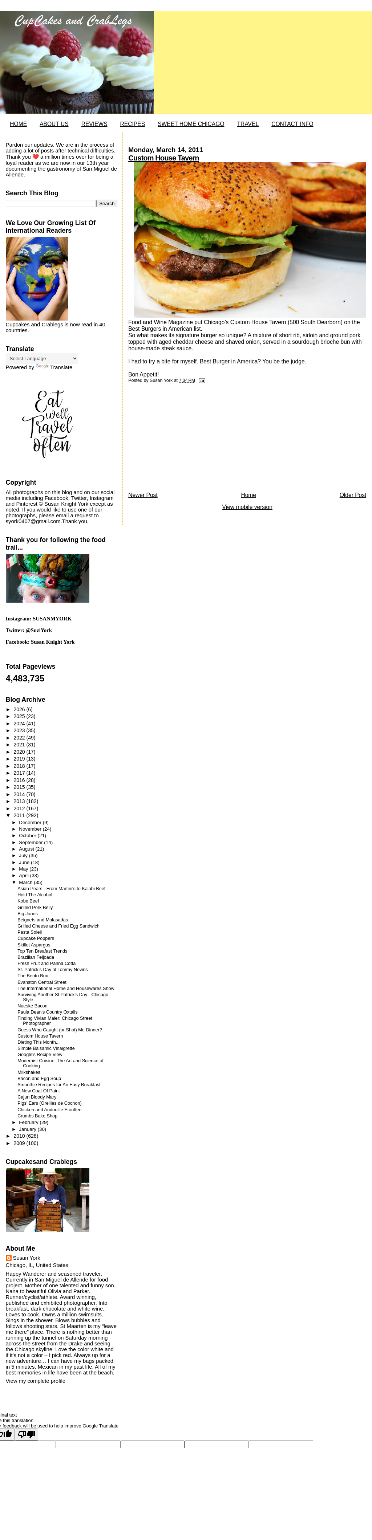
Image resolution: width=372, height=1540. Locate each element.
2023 (19, 730)
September (31, 842)
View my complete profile (35, 1381)
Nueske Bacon (32, 1006)
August (27, 849)
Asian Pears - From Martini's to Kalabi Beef (61, 888)
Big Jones (27, 913)
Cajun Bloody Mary (36, 1097)
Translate (54, 367)
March (26, 882)
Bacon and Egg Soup (39, 1078)
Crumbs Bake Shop (37, 1116)
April (24, 875)
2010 (19, 1136)
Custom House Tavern (163, 158)
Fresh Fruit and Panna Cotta (46, 963)
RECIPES (132, 124)
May (24, 869)
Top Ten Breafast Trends (42, 951)
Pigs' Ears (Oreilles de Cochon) (49, 1103)
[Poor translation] (26, 1435)
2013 (19, 801)
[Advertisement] (182, 439)
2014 (19, 794)
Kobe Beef (28, 901)
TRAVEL (248, 124)
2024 (19, 723)
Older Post (353, 495)
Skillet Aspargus (33, 945)
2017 (19, 773)
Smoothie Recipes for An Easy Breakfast (59, 1084)
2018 (19, 766)
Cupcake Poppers (35, 938)
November (31, 829)
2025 (19, 716)
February (29, 1122)
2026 (19, 709)
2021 (19, 744)
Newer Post (143, 495)
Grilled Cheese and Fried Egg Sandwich (58, 926)
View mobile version (247, 507)
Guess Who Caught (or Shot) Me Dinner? (59, 1029)
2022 (19, 738)
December (31, 822)
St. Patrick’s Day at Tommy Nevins (52, 969)
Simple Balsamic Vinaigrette (46, 1048)
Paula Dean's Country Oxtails (47, 1012)
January (28, 1129)
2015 (19, 787)
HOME (18, 124)
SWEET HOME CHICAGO (191, 124)
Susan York (26, 1258)
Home (248, 495)
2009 (19, 1143)
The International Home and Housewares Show (65, 988)
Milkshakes (28, 1072)
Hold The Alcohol (34, 894)
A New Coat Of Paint (38, 1090)
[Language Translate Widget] (42, 358)
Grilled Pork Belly (35, 907)
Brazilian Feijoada (35, 957)
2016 (19, 780)
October (28, 835)
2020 (19, 752)
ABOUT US (54, 124)
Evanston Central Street (41, 982)
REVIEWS (94, 124)
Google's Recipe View (39, 1054)
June (25, 862)
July (24, 855)
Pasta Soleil (29, 932)
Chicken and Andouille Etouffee (49, 1109)
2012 (19, 808)
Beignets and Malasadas (42, 919)
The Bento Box (32, 975)
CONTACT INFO (292, 124)
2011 (19, 815)
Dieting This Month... (38, 1042)
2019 (19, 759)
